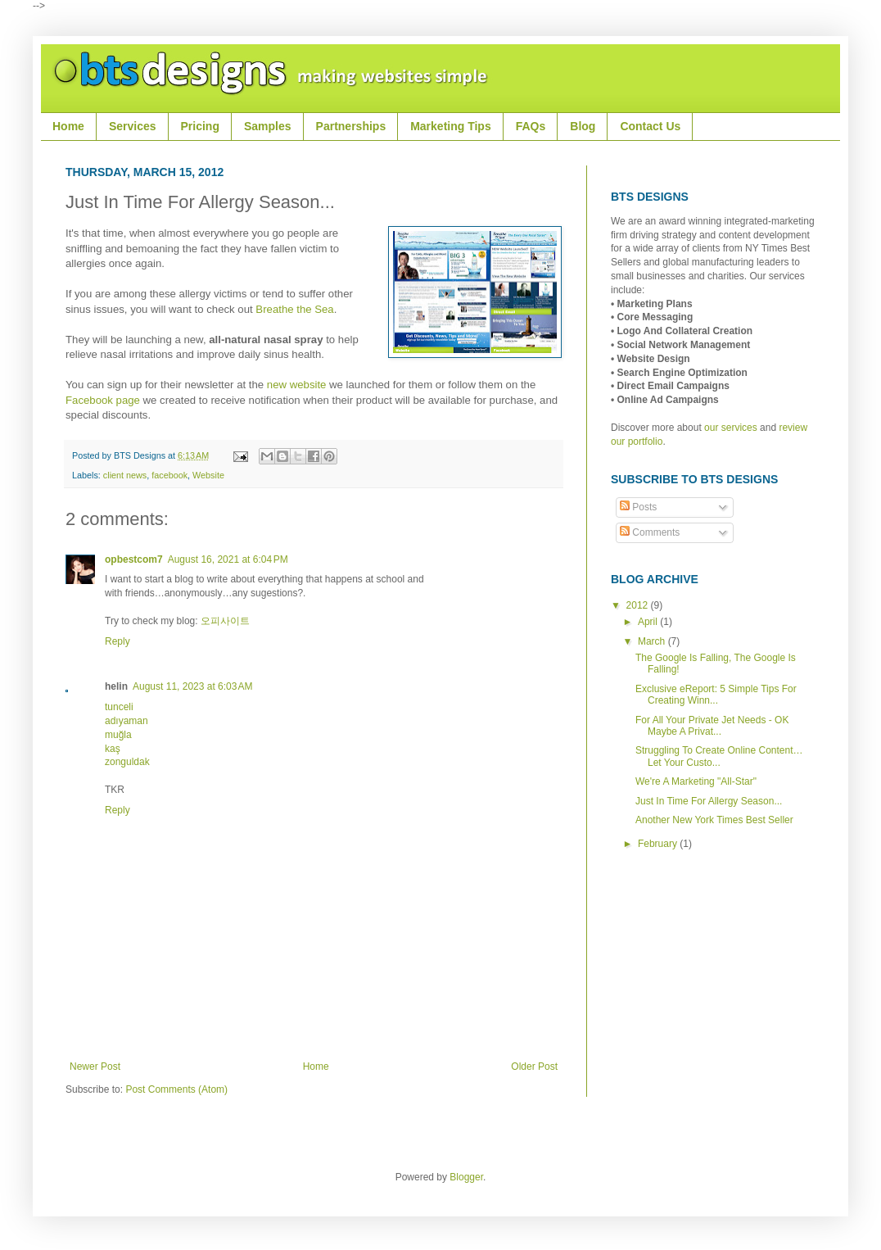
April (649, 621)
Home (316, 1066)
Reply (117, 641)
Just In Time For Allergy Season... (708, 801)
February (659, 843)
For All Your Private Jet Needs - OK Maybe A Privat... (711, 725)
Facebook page (103, 400)
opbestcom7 (134, 559)
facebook (169, 475)
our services (730, 427)
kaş (112, 748)
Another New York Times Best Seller (714, 820)
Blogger (466, 1177)
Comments (650, 532)
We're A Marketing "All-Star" (696, 781)
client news (125, 475)
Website (208, 475)
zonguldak (127, 762)
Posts (638, 507)
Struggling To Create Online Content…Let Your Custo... (719, 756)
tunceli (119, 707)
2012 (638, 605)
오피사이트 (225, 621)
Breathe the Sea (294, 309)
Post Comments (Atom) (176, 1089)
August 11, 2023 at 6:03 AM (192, 686)
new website (297, 384)
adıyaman (126, 721)
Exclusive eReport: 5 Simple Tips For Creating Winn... (716, 694)
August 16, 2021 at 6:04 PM (228, 559)
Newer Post (95, 1066)
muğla (118, 734)
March (653, 641)
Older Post (534, 1066)
